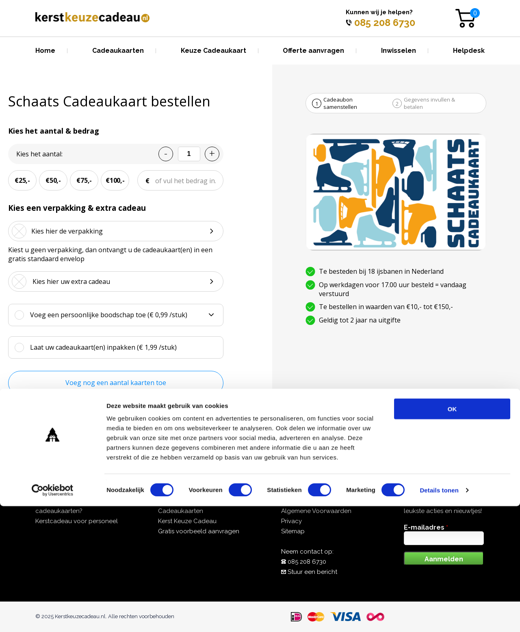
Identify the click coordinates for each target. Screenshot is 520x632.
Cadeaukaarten (118, 50)
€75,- (84, 180)
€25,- (22, 180)
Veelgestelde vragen (311, 500)
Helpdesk (469, 50)
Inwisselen (398, 50)
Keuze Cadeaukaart (213, 50)
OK (452, 534)
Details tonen (439, 616)
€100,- (115, 180)
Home (45, 50)
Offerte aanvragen (313, 50)
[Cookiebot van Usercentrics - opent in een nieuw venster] (52, 616)
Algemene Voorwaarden (316, 511)
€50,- (53, 180)
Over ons (171, 500)
